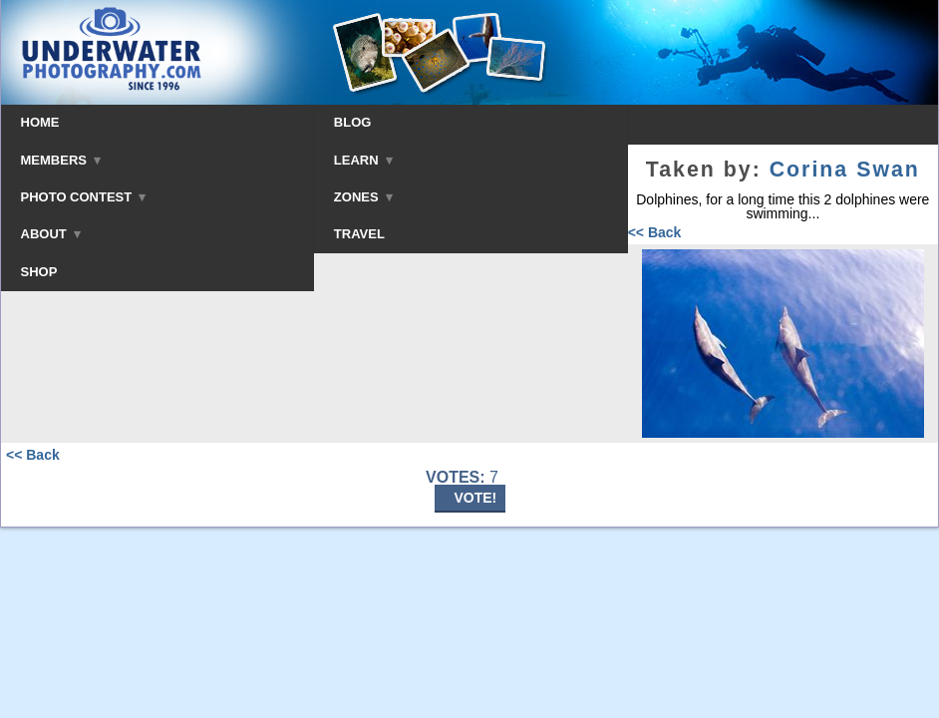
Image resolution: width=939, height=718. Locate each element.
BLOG (353, 122)
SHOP (39, 271)
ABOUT (51, 233)
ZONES (363, 196)
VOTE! (476, 498)
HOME (40, 122)
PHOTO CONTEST (84, 196)
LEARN (363, 160)
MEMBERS (61, 160)
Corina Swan (845, 169)
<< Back (655, 232)
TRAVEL (359, 233)
